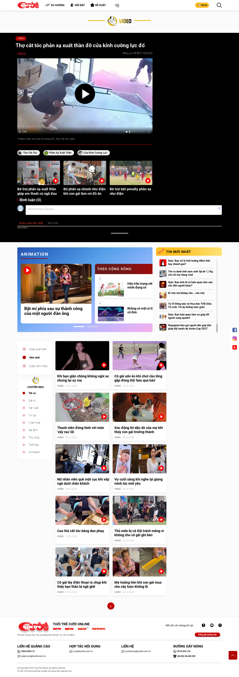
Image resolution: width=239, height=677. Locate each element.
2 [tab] (92, 326)
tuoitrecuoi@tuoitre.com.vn (136, 651)
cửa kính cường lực (95, 152)
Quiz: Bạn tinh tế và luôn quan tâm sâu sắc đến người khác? (190, 284)
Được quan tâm (38, 349)
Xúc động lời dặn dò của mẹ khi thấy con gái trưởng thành (138, 430)
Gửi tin (202, 5)
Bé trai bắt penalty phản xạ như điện (130, 191)
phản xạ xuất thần (60, 152)
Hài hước (34, 407)
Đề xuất (98, 5)
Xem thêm (22, 227)
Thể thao (34, 444)
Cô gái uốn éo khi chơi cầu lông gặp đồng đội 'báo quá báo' (138, 378)
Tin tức (32, 415)
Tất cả (32, 393)
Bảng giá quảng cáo (207, 634)
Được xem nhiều (38, 366)
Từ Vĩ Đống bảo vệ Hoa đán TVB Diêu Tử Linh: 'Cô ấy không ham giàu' (189, 305)
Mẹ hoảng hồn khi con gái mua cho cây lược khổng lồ (138, 584)
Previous (16, 293)
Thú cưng (34, 437)
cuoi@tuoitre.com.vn (81, 651)
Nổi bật (77, 5)
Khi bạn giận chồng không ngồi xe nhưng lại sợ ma (83, 378)
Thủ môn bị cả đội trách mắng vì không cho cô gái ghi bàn (139, 533)
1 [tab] (79, 326)
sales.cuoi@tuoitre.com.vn (31, 656)
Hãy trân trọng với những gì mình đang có (146, 285)
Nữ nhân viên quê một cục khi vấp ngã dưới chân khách (83, 481)
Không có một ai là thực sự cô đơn (145, 310)
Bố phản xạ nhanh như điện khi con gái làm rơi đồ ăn (84, 191)
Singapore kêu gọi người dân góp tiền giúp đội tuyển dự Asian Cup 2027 (189, 327)
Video (21, 38)
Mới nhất (34, 357)
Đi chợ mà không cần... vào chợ (186, 293)
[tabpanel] (56, 293)
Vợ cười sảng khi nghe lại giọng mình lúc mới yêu (138, 481)
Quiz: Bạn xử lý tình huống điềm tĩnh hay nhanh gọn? (189, 262)
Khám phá (34, 422)
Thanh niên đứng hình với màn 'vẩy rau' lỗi (80, 430)
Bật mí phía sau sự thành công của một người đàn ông (53, 311)
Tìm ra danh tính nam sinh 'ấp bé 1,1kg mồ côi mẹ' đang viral (190, 273)
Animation (34, 452)
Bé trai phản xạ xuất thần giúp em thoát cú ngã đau (37, 191)
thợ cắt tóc (30, 152)
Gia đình (33, 430)
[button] (116, 5)
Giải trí (32, 400)
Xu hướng (54, 5)
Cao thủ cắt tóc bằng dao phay (80, 531)
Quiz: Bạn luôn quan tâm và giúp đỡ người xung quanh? (188, 316)
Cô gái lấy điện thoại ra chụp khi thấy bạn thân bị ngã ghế (82, 584)
